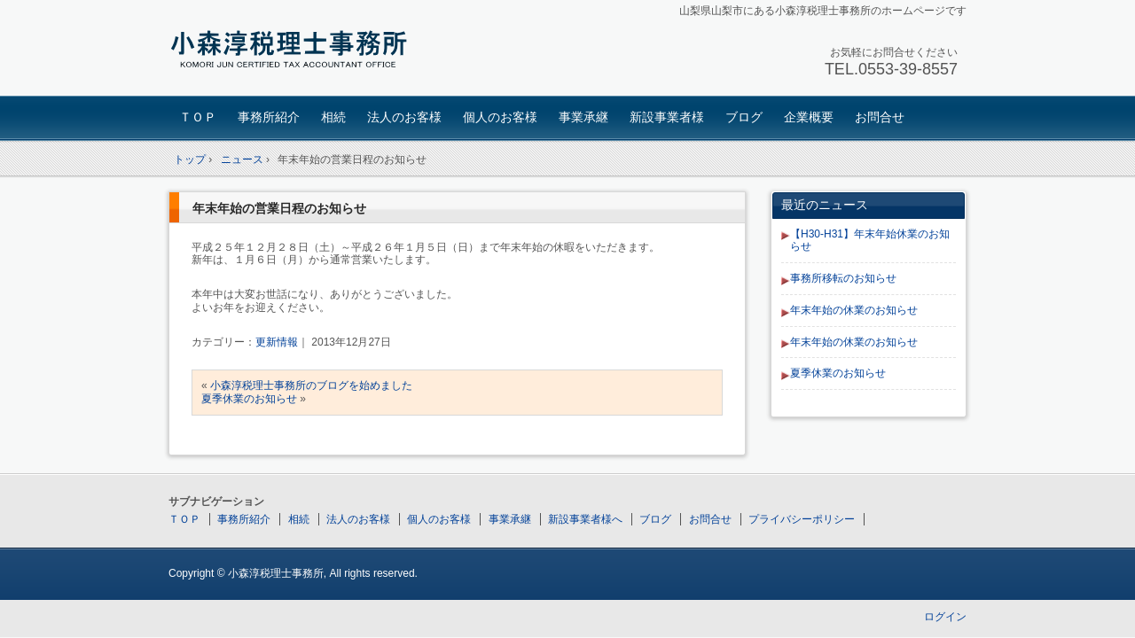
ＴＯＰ (197, 117)
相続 (333, 117)
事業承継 (583, 117)
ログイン (945, 617)
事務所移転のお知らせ (843, 278)
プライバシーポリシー (801, 519)
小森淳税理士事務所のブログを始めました (311, 385)
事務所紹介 (269, 117)
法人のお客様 (404, 117)
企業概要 (809, 117)
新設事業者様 (667, 117)
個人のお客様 (500, 117)
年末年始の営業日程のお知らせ (279, 208)
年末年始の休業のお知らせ (854, 310)
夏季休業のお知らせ (249, 399)
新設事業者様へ (585, 519)
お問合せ (879, 117)
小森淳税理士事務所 (293, 50)
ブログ (744, 117)
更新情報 (276, 342)
